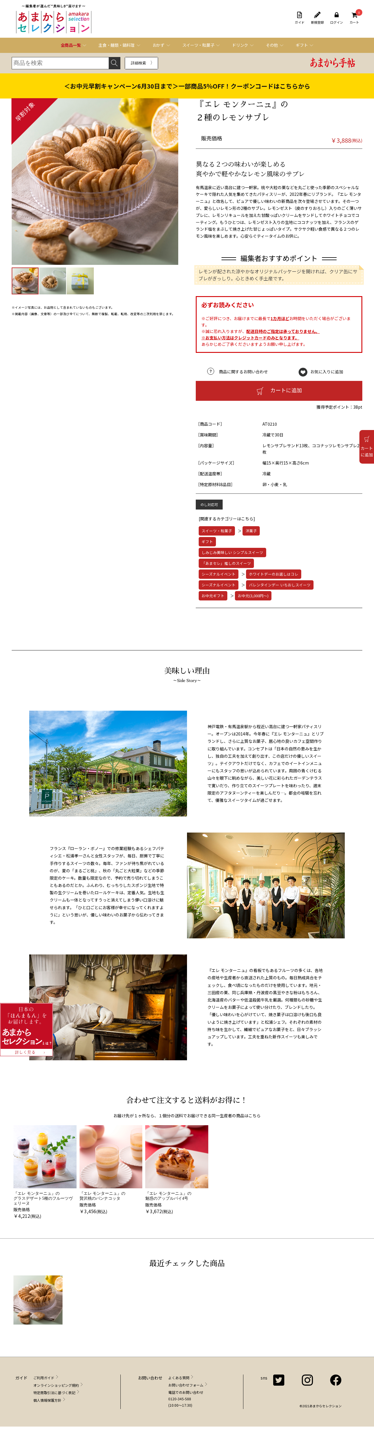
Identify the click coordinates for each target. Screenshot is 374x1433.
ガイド (299, 18)
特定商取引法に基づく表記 (54, 1392)
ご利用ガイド (43, 1377)
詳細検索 (138, 63)
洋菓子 (251, 531)
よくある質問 (178, 1377)
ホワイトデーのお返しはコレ (273, 574)
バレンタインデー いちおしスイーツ (280, 585)
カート (354, 18)
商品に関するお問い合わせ (243, 371)
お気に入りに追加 (326, 371)
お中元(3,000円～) (253, 595)
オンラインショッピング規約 (56, 1385)
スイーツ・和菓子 (217, 531)
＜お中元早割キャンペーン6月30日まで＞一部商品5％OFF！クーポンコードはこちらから (187, 86)
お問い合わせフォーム (185, 1384)
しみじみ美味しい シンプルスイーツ (232, 552)
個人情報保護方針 (47, 1400)
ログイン (336, 18)
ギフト (207, 541)
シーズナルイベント (219, 574)
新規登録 (317, 18)
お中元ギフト (213, 595)
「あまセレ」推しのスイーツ (226, 563)
